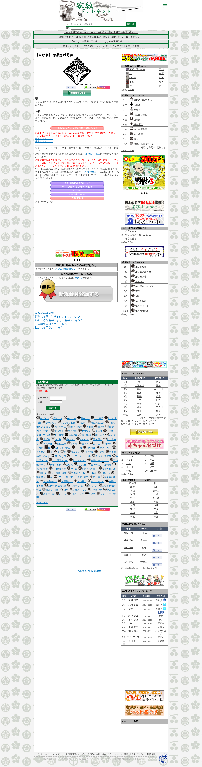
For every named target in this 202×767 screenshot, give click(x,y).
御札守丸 (46, 444)
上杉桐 (45, 439)
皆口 (156, 487)
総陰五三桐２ (50, 490)
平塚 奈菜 (133, 627)
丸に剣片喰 (138, 267)
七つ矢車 (57, 431)
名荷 (156, 509)
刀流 (128, 463)
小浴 (156, 501)
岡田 (161, 77)
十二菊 (77, 448)
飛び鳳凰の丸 (96, 422)
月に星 (95, 444)
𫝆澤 (156, 517)
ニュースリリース (57, 754)
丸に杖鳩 (70, 418)
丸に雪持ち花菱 (57, 473)
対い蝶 (72, 469)
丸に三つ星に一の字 (79, 456)
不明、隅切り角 (137, 69)
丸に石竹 (97, 418)
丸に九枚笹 (138, 301)
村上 (156, 483)
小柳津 (158, 404)
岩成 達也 (128, 540)
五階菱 (135, 105)
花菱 (135, 291)
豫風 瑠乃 (133, 600)
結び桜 (135, 110)
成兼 (156, 505)
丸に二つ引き (140, 306)
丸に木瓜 (71, 431)
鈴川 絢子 (133, 641)
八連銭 (90, 494)
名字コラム (77, 191)
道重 (152, 463)
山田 (139, 414)
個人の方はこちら (44, 138)
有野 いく (133, 609)
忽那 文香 (133, 605)
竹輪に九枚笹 (75, 494)
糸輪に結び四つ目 (98, 460)
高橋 (158, 414)
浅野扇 (91, 473)
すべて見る (42, 502)
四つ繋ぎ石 (58, 456)
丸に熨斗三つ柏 (58, 460)
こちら (131, 89)
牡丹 (37, 111)
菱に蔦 (95, 477)
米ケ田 (129, 467)
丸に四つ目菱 (140, 311)
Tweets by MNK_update (89, 571)
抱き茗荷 (73, 452)
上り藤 (135, 119)
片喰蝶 (99, 452)
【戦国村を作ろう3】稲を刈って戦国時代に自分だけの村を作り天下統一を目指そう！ (101, 37)
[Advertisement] (77, 225)
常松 (132, 498)
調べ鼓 (106, 444)
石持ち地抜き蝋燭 (55, 486)
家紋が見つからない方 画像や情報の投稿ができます (77, 128)
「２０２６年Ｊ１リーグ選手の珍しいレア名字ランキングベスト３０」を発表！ (101, 46)
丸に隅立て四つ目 (142, 286)
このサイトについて (41, 754)
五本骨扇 (94, 465)
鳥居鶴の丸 (65, 481)
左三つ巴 (137, 281)
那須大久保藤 (57, 469)
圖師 (158, 385)
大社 (156, 512)
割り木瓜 (98, 435)
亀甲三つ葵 (47, 494)
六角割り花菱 (75, 486)
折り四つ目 (49, 422)
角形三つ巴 (104, 448)
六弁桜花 (71, 435)
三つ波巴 (42, 418)
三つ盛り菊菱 (48, 481)
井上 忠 (133, 623)
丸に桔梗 (80, 465)
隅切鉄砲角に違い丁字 (143, 100)
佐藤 (158, 382)
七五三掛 (139, 385)
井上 (139, 411)
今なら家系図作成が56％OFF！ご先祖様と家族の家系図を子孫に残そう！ (101, 32)
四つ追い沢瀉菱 (101, 456)
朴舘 (139, 407)
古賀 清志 (128, 555)
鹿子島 (156, 490)
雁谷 (132, 501)
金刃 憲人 (133, 630)
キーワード (43, 397)
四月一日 (158, 389)
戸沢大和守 (81, 477)
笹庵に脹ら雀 (77, 490)
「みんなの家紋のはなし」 (65, 269)
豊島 (132, 517)
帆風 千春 (128, 533)
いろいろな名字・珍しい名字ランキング (77, 187)
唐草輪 (97, 431)
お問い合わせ (101, 754)
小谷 (156, 494)
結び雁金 (80, 481)
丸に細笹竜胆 (66, 422)
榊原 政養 (128, 547)
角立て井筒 (58, 427)
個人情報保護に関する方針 (76, 754)
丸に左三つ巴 (77, 460)
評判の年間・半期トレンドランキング (57, 316)
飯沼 (161, 73)
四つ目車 (89, 448)
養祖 (132, 490)
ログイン (79, 278)
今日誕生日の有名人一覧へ (51, 323)
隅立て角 (56, 418)
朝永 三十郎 (133, 637)
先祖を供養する (77, 198)
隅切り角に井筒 (60, 448)
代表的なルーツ (133, 231)
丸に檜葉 (57, 435)
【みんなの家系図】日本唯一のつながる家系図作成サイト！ (101, 41)
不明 (131, 81)
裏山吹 (88, 427)
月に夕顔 (91, 486)
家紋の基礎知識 (44, 312)
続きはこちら (127, 150)
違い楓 (56, 439)
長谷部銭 (83, 418)
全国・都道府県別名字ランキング (77, 183)
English (151, 754)
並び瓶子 (84, 431)
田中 (139, 400)
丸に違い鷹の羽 (140, 115)
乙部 (161, 69)
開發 (158, 393)
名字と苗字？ (132, 238)
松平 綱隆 (133, 620)
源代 (132, 509)
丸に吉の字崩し (87, 469)
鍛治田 (132, 483)
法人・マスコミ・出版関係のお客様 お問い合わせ (126, 754)
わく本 (129, 456)
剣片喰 (61, 494)
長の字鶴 (84, 435)
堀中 (152, 467)
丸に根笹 (136, 134)
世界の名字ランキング (77, 194)
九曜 (135, 296)
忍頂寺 (153, 471)
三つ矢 (68, 465)
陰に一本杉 (74, 427)
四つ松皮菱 (95, 490)
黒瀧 (152, 456)
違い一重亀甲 (138, 129)
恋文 (64, 490)
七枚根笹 (87, 452)
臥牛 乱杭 (54, 465)
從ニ (152, 460)
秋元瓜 (135, 139)
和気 (128, 471)
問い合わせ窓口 (92, 154)
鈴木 (139, 393)
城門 (132, 505)
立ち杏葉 (82, 439)
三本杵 (84, 444)
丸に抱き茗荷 (140, 276)
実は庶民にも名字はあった (138, 235)
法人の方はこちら (44, 141)
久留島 (129, 460)
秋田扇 (41, 473)
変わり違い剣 (96, 481)
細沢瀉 (81, 422)
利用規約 (91, 754)
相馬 (132, 487)
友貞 (132, 512)
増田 (161, 81)
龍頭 (158, 411)
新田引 (106, 465)
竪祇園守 (96, 439)
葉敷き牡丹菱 (107, 469)
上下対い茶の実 (63, 477)
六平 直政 (128, 562)
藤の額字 (69, 439)
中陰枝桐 (104, 473)
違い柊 (99, 427)
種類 (39, 401)
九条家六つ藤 (76, 473)
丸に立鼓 (60, 444)
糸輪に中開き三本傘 (142, 144)
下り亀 (72, 444)
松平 (139, 396)
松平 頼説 (133, 616)
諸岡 (132, 494)
